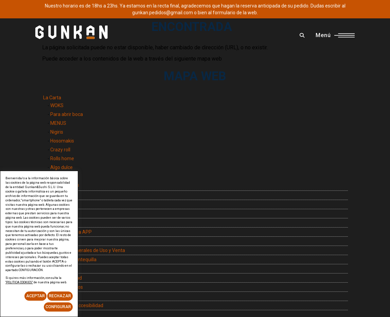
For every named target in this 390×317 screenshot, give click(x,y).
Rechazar (60, 296)
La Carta (52, 97)
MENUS (58, 123)
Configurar (58, 306)
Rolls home (62, 158)
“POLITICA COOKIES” (19, 282)
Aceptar (35, 296)
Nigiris (56, 132)
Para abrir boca (66, 114)
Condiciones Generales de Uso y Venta (84, 250)
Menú (335, 35)
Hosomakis (62, 141)
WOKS (57, 105)
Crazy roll (60, 149)
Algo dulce (61, 167)
